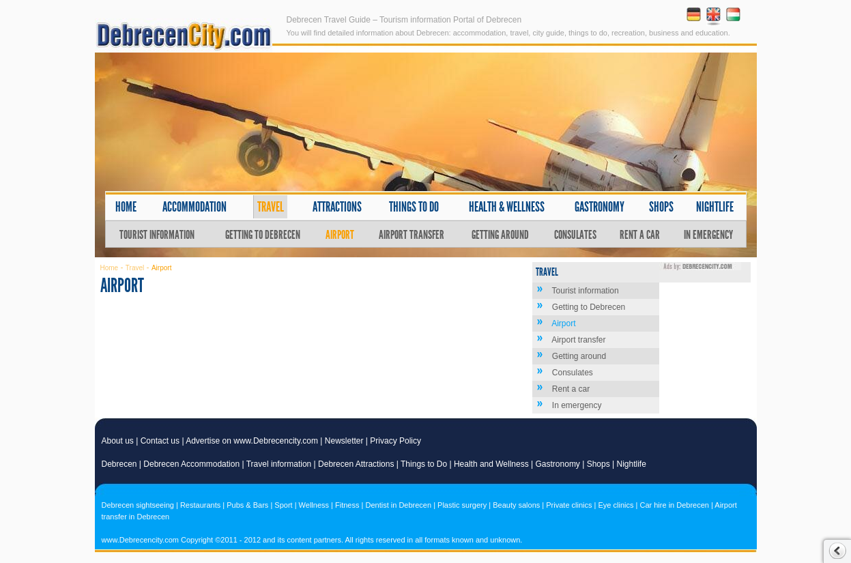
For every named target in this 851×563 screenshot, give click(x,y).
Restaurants (200, 505)
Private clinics (569, 505)
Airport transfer (411, 234)
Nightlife (715, 207)
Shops (661, 207)
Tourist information (156, 234)
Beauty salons (516, 505)
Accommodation (194, 207)
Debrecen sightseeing (138, 505)
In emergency (708, 234)
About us (118, 441)
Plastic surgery (462, 505)
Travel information (279, 464)
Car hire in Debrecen (674, 505)
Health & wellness (507, 207)
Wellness (314, 505)
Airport (340, 234)
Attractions (337, 207)
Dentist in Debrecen (398, 505)
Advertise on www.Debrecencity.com (252, 441)
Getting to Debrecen (262, 234)
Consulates (575, 234)
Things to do (414, 207)
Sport (283, 505)
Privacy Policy (395, 441)
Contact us (160, 441)
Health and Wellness (491, 464)
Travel (270, 207)
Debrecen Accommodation (191, 464)
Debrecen (119, 464)
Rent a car (640, 234)
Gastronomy (599, 207)
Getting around (500, 234)
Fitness (347, 505)
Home (125, 207)
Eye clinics (616, 505)
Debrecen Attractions (356, 464)
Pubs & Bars (247, 505)
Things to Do (424, 464)
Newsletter (344, 441)
